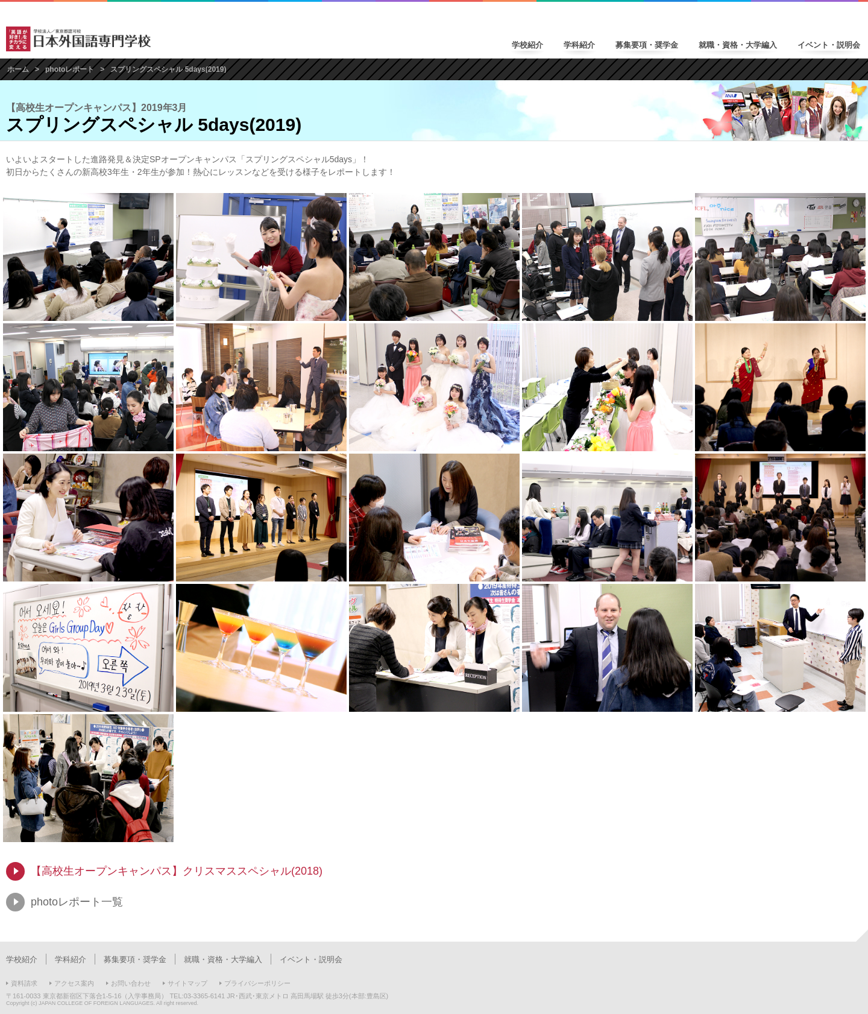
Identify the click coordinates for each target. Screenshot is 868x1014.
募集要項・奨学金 (646, 44)
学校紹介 (527, 44)
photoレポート (69, 69)
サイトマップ (187, 983)
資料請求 (24, 983)
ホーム (18, 69)
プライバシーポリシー (257, 983)
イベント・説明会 (828, 44)
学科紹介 (579, 44)
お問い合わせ (131, 983)
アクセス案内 (74, 983)
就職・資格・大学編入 (738, 44)
